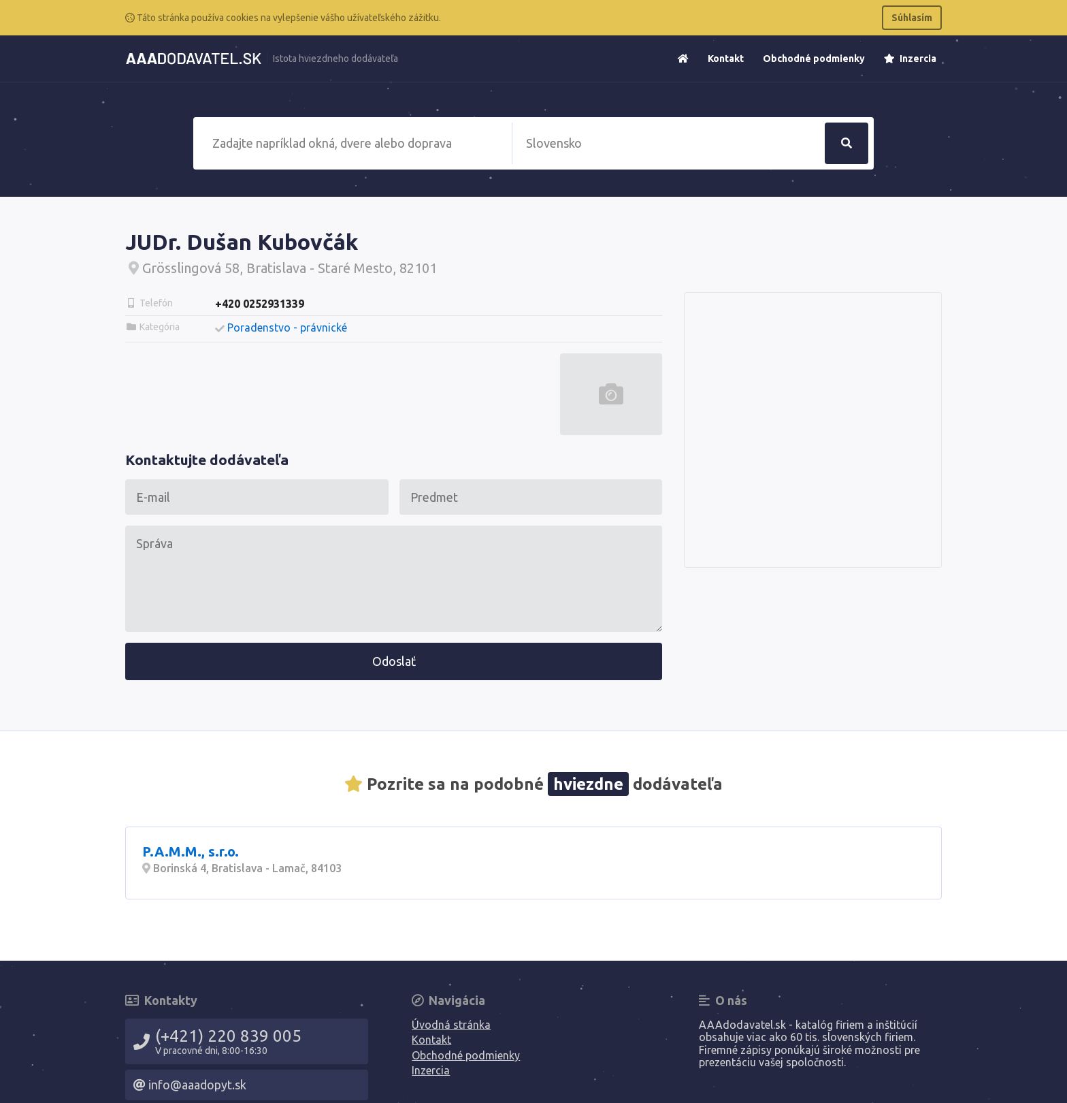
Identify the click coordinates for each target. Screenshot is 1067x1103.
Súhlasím (911, 17)
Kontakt (726, 58)
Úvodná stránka (451, 1025)
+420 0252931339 (259, 304)
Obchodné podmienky (814, 58)
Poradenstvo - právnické (287, 327)
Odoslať (394, 661)
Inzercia (910, 58)
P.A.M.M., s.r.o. (190, 851)
